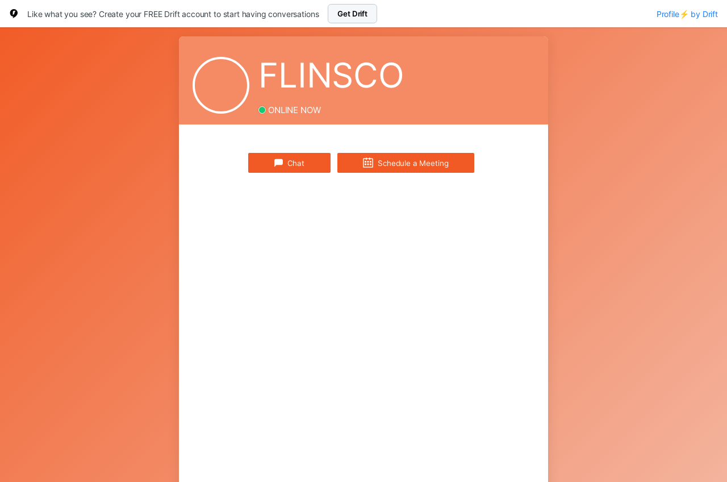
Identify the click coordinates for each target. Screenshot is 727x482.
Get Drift (352, 13)
